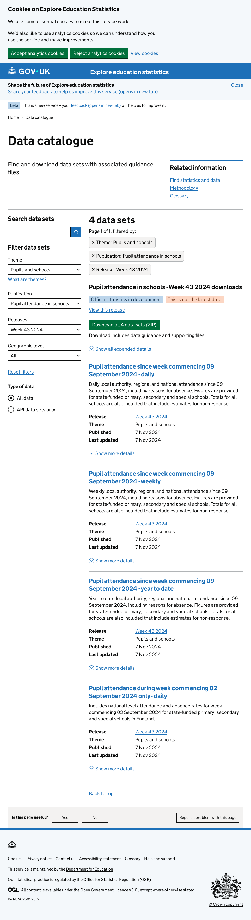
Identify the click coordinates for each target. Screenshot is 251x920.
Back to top (101, 794)
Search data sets (31, 218)
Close (237, 85)
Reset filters (21, 372)
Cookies (15, 858)
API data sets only (36, 410)
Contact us (65, 858)
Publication (20, 293)
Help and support (159, 858)
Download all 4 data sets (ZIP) (124, 325)
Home (13, 117)
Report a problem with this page (207, 817)
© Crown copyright (226, 904)
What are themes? (27, 279)
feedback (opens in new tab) (96, 105)
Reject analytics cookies (99, 53)
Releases (18, 319)
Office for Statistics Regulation (111, 879)
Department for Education (89, 869)
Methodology (184, 188)
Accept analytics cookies (37, 53)
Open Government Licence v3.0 (109, 889)
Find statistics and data (195, 180)
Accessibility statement (100, 858)
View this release (107, 310)
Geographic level (26, 346)
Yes (70, 817)
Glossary (179, 196)
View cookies (144, 53)
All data (25, 398)
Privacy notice (39, 858)
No (100, 817)
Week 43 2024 (151, 417)
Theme (18, 260)
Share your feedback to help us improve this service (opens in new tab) (83, 92)
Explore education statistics (129, 72)
